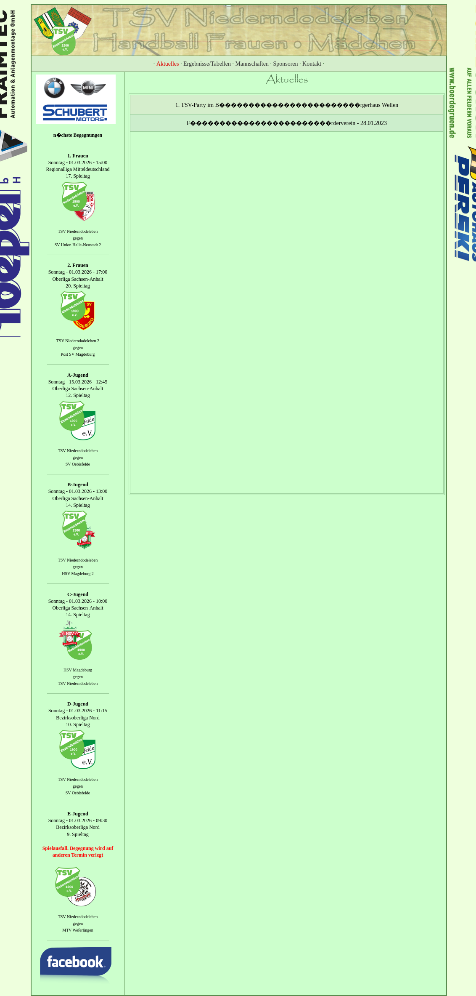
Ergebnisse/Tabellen (207, 64)
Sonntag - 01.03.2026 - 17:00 (78, 272)
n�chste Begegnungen (77, 135)
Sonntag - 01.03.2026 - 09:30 (78, 820)
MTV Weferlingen (77, 930)
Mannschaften (252, 64)
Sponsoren (285, 64)
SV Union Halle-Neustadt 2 (78, 244)
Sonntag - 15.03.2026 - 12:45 (78, 382)
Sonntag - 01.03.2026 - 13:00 (78, 492)
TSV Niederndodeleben (78, 231)
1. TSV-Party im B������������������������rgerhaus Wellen (287, 105)
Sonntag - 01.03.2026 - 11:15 (77, 711)
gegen (78, 238)
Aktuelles (167, 64)
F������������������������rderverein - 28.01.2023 (287, 123)
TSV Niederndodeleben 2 (77, 340)
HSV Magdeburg (77, 670)
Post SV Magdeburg (78, 354)
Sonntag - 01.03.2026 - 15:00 (78, 162)
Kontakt (311, 64)
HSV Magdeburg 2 (78, 573)
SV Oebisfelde (78, 464)
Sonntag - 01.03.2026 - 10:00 (78, 601)
